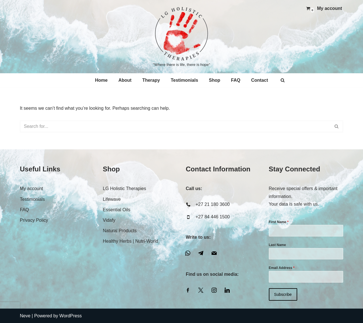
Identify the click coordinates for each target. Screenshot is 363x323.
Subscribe (283, 294)
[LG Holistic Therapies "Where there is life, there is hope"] (181, 36)
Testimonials (184, 80)
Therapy (151, 80)
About (124, 80)
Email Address (282, 268)
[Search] (282, 80)
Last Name (277, 245)
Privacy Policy (34, 220)
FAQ (235, 80)
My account (329, 8)
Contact (259, 80)
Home (101, 80)
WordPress (70, 315)
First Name (279, 222)
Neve (25, 315)
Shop (214, 80)
